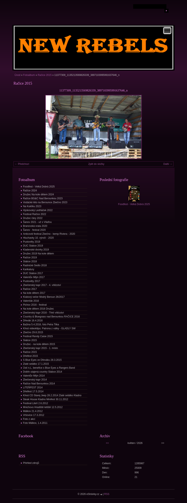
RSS (106, 494)
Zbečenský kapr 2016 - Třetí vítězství (43, 312)
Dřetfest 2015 (30, 356)
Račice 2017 (30, 289)
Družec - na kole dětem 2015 (39, 344)
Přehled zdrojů (31, 463)
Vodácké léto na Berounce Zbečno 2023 (45, 202)
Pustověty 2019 (31, 241)
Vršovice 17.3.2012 (33, 415)
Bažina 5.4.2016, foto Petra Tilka (41, 324)
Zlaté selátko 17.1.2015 (36, 363)
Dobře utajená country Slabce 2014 (42, 371)
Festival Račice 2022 (34, 214)
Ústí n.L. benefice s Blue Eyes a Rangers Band (49, 367)
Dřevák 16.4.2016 (33, 320)
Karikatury (28, 269)
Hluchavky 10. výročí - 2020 (38, 237)
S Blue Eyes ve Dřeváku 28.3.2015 (42, 359)
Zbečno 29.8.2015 (33, 332)
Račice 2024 (30, 190)
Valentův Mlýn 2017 (34, 277)
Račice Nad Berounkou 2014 (39, 383)
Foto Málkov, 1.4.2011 (35, 423)
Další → (167, 164)
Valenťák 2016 (31, 300)
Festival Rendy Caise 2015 (38, 336)
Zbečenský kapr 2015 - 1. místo (40, 348)
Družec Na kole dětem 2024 (38, 194)
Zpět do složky (96, 164)
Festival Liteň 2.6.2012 (35, 403)
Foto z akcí (29, 419)
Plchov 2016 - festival (35, 304)
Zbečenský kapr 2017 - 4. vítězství (42, 285)
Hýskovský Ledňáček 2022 (38, 210)
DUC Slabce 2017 (33, 273)
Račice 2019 (30, 257)
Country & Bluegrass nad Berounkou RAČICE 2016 (51, 316)
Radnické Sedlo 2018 (35, 265)
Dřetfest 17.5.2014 (33, 391)
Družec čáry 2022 (33, 218)
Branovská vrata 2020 (35, 226)
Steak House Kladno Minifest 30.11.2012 (45, 399)
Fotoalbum (29, 75)
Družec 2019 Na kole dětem (38, 253)
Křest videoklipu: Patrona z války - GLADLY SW (49, 328)
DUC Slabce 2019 (33, 245)
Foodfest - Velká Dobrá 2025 (39, 186)
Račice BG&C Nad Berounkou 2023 (43, 198)
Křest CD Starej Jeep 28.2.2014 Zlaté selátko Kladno (52, 395)
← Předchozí (22, 164)
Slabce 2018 (30, 261)
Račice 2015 (45, 75)
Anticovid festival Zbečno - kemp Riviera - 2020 (49, 233)
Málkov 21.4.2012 (33, 411)
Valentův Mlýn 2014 (34, 375)
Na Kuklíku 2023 (32, 206)
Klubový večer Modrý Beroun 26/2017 (44, 296)
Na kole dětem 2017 (34, 293)
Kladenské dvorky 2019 (36, 249)
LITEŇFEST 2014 (33, 387)
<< (107, 443)
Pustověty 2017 (31, 281)
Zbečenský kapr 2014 (35, 379)
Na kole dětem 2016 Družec (38, 308)
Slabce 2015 (30, 340)
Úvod (17, 75)
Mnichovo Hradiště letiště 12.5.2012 (43, 407)
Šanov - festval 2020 (34, 229)
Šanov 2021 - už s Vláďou (37, 222)
